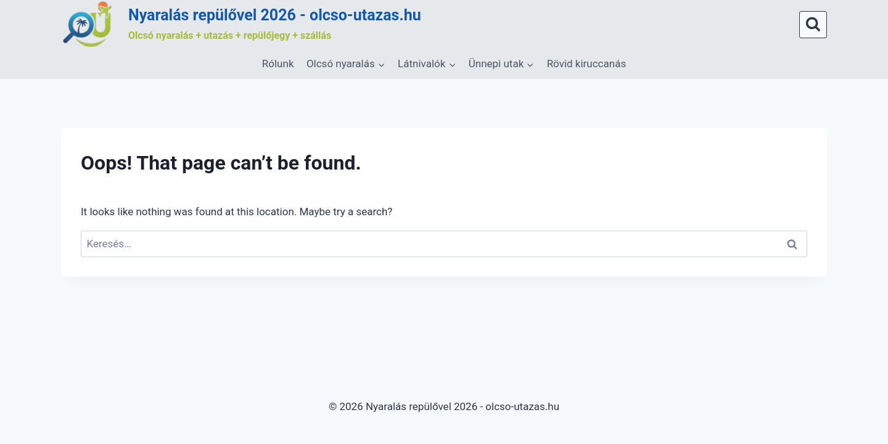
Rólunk (278, 63)
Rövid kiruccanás (587, 63)
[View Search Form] (813, 25)
